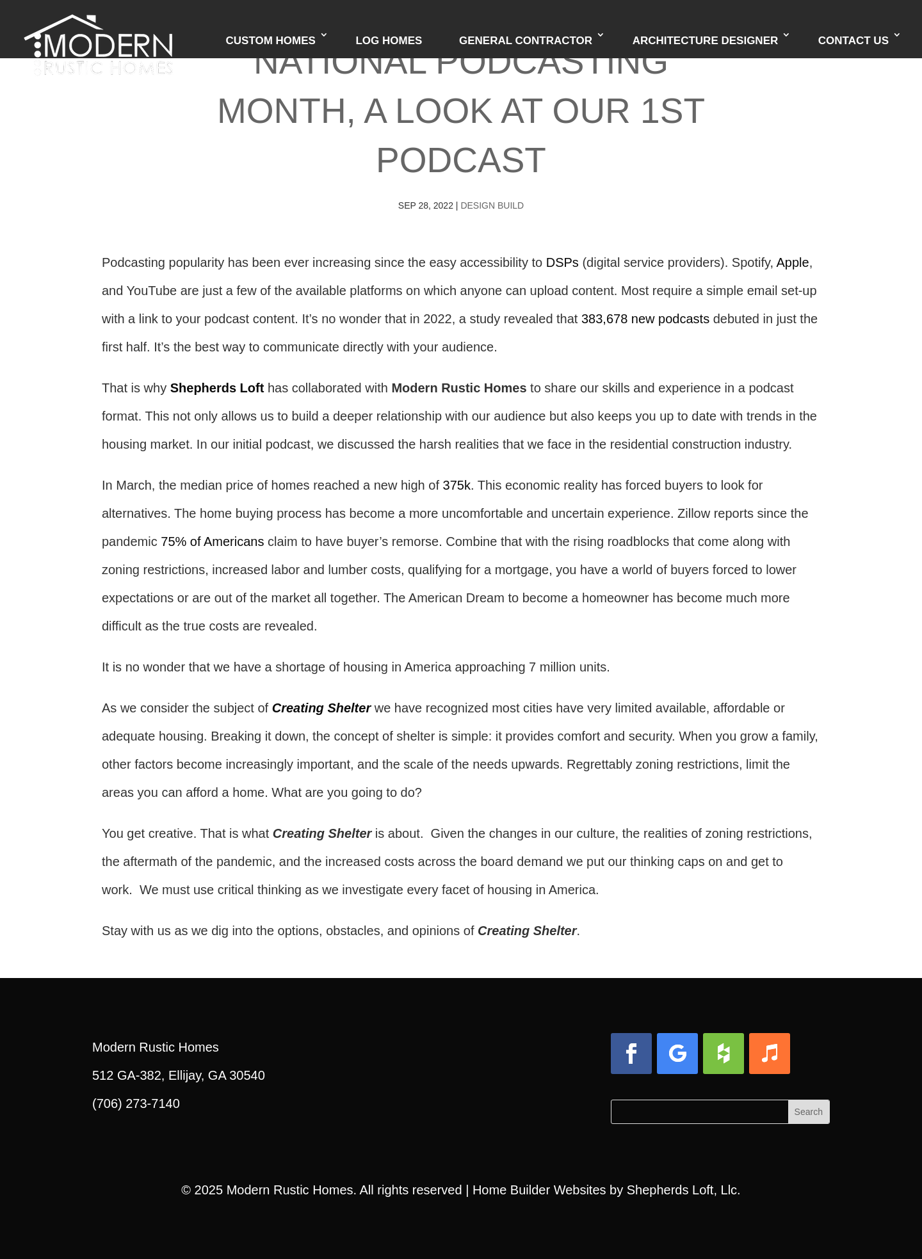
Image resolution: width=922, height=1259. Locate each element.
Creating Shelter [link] (321, 708)
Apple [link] (793, 262)
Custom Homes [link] (271, 42)
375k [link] (457, 485)
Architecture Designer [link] (706, 42)
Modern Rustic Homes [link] (290, 1190)
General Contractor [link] (525, 42)
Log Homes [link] (388, 42)
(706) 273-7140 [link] (136, 1103)
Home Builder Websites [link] (539, 1190)
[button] (631, 1053)
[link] (98, 29)
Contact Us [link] (853, 42)
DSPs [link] (562, 262)
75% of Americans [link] (212, 541)
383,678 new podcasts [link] (645, 319)
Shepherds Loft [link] (217, 388)
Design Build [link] (492, 205)
